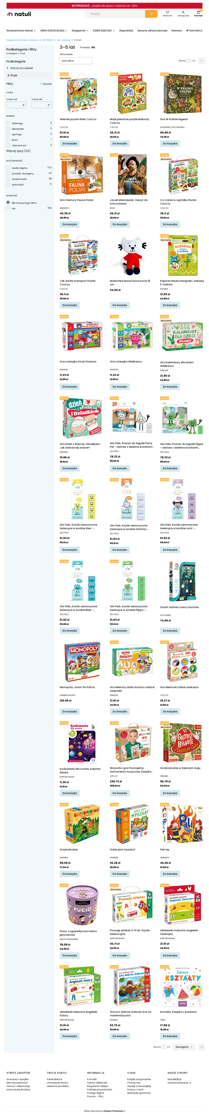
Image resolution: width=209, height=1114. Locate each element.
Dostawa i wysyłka (18, 1079)
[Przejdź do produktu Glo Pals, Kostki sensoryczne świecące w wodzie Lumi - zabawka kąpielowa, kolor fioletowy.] (182, 499)
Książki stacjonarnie (139, 1079)
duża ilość (18, 184)
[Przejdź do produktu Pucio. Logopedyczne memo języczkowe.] (82, 905)
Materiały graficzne (139, 1093)
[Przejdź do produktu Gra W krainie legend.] (182, 93)
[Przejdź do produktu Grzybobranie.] (82, 824)
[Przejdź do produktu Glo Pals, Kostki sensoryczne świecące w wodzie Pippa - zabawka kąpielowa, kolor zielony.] (132, 580)
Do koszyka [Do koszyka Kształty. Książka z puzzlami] (170, 1036)
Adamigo (17, 123)
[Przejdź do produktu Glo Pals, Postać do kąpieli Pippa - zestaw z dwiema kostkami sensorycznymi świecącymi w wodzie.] (182, 418)
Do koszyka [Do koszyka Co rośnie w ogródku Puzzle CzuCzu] (170, 224)
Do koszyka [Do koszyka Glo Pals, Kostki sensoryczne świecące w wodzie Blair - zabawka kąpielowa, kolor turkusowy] (70, 630)
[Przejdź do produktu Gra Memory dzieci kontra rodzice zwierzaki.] (132, 661)
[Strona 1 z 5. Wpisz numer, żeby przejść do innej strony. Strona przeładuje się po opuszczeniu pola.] (189, 61)
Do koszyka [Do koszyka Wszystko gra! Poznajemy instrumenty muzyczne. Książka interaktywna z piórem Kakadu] (120, 793)
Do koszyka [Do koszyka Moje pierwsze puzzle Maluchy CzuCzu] (120, 143)
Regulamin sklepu (97, 1086)
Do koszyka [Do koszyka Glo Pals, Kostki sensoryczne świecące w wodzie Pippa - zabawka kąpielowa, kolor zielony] (120, 630)
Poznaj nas (133, 1082)
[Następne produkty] (184, 1047)
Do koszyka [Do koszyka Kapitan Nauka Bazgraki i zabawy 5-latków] (170, 305)
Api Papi (17, 134)
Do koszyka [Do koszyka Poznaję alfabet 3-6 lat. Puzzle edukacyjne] (120, 955)
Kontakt (92, 1079)
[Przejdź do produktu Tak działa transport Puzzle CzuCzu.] (82, 255)
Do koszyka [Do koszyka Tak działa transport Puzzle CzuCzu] (70, 305)
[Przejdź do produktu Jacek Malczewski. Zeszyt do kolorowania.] (132, 174)
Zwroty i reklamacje (18, 1086)
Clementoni (19, 145)
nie (13, 208)
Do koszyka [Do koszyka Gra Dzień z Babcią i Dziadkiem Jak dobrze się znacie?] (70, 468)
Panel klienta (54, 1079)
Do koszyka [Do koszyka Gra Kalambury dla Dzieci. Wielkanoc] (170, 386)
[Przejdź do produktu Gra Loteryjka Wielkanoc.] (132, 336)
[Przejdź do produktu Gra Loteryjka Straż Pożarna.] (82, 336)
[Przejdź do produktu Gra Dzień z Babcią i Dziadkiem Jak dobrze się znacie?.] (82, 418)
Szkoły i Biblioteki (97, 1082)
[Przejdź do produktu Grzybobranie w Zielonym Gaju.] (182, 742)
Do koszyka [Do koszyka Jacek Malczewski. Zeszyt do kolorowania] (120, 224)
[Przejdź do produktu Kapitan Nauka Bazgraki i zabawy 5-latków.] (182, 255)
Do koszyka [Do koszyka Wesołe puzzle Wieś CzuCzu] (70, 143)
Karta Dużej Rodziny (18, 1089)
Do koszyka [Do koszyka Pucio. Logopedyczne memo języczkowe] (70, 955)
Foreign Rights (95, 1093)
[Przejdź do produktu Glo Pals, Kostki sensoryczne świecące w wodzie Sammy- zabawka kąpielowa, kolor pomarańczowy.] (132, 499)
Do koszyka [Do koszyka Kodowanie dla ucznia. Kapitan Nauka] (70, 793)
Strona (182, 60)
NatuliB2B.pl (174, 1079)
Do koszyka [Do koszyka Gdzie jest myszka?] (120, 874)
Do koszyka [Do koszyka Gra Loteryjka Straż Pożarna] (70, 386)
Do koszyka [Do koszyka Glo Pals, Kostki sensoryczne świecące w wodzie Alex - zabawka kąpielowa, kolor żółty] (70, 550)
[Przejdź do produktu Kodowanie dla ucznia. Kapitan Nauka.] (82, 743)
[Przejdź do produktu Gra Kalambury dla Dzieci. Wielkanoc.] (182, 336)
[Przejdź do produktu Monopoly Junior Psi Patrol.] (82, 661)
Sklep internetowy (103, 1111)
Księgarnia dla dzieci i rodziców (22, 40)
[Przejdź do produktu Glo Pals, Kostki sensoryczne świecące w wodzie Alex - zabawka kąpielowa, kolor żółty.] (82, 499)
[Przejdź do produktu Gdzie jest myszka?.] (132, 824)
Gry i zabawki (63, 40)
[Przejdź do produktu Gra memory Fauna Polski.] (82, 174)
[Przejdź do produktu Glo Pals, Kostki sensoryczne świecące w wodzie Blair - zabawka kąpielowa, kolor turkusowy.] (82, 580)
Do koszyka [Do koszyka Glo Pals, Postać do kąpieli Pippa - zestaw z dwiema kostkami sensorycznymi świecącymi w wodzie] (170, 468)
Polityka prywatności (99, 1089)
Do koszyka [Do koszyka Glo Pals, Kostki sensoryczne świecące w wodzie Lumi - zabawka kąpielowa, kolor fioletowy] (170, 550)
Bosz (15, 140)
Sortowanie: (66, 54)
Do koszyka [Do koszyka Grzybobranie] (70, 874)
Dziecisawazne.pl (178, 1082)
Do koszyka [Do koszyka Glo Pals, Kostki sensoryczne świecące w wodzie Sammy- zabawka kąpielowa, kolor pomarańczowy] (120, 550)
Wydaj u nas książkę (139, 1086)
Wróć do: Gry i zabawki (19, 67)
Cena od (11, 99)
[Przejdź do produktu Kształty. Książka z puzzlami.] (182, 986)
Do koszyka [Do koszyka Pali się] (170, 874)
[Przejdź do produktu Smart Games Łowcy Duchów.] (182, 581)
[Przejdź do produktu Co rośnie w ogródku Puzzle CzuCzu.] (182, 174)
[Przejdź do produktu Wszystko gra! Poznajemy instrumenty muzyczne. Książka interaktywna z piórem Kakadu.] (132, 742)
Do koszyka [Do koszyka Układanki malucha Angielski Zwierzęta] (170, 955)
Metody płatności (17, 1082)
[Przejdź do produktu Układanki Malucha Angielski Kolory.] (82, 986)
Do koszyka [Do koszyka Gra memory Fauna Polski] (70, 224)
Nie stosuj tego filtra (24, 203)
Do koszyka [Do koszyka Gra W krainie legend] (170, 143)
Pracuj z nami (135, 1089)
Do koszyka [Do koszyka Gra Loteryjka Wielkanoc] (120, 386)
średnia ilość (19, 179)
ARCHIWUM (47, 40)
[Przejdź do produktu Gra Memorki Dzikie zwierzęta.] (182, 661)
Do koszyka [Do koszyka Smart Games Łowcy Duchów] (170, 630)
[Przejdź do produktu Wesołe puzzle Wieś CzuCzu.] (82, 93)
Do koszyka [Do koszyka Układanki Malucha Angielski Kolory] (70, 1036)
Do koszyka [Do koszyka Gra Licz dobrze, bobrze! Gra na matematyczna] (120, 1036)
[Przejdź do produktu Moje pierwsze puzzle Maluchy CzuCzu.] (132, 93)
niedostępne (19, 168)
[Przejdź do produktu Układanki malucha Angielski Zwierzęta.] (182, 904)
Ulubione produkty (58, 1086)
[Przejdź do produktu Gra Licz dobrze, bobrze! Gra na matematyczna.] (132, 986)
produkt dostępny (23, 173)
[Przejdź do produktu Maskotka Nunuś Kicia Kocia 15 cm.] (132, 255)
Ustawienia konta (57, 1082)
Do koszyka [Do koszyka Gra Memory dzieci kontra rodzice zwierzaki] (120, 711)
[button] (151, 14)
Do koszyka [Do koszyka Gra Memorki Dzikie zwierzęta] (170, 711)
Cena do (37, 99)
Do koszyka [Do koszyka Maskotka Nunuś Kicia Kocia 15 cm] (120, 305)
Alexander (18, 129)
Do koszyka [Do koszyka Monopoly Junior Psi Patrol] (70, 711)
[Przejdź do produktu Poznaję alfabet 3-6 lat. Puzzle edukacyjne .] (132, 904)
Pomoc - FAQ (95, 1096)
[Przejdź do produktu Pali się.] (182, 824)
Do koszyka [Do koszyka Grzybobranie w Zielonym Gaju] (170, 793)
